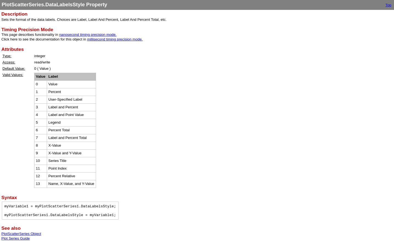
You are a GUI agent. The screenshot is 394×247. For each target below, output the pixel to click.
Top (389, 5)
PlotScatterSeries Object (21, 234)
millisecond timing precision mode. (115, 39)
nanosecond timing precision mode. (88, 35)
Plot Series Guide (15, 238)
